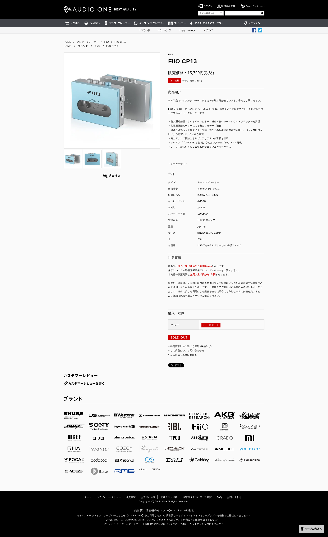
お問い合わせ (234, 497)
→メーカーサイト (178, 163)
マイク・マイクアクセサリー (207, 23)
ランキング (164, 30)
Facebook (254, 30)
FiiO (106, 42)
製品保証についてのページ (207, 270)
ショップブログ (208, 30)
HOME (67, 42)
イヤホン (73, 23)
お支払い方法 (148, 497)
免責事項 (131, 497)
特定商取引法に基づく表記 (197, 497)
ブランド (144, 30)
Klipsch (143, 469)
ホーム (88, 497)
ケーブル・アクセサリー (149, 23)
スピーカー (177, 23)
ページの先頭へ (311, 529)
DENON (155, 469)
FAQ (219, 497)
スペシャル (253, 23)
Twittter (260, 30)
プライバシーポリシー (109, 497)
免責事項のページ (190, 295)
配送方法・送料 (169, 497)
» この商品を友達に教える (182, 354)
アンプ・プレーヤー (117, 23)
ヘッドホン (92, 23)
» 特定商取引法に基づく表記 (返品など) (190, 346)
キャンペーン (187, 30)
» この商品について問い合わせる (186, 350)
